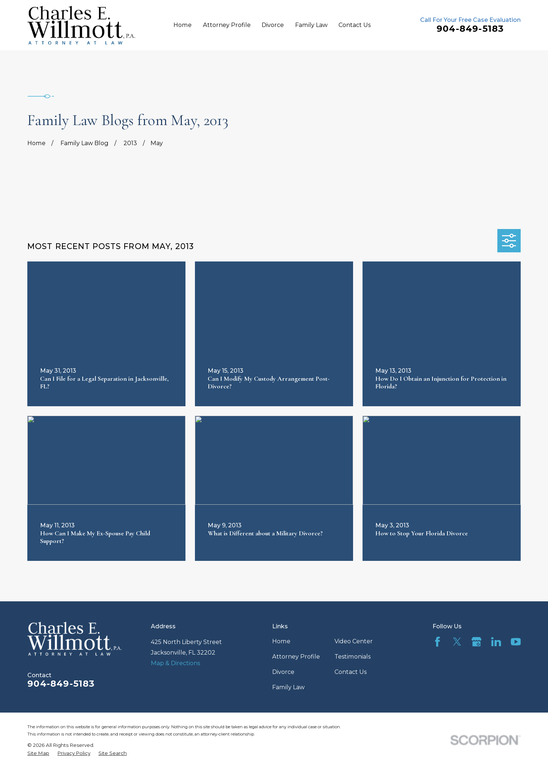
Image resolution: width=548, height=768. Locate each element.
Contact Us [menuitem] (354, 24)
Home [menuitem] (182, 24)
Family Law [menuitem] (311, 24)
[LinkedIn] (496, 642)
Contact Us (350, 671)
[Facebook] (437, 642)
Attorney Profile (296, 656)
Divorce (283, 671)
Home (281, 641)
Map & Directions (175, 663)
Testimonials (352, 656)
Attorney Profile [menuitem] (227, 24)
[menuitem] (38, 753)
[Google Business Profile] (476, 642)
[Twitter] (457, 642)
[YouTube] (516, 642)
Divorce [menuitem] (273, 24)
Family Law (288, 687)
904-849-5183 (470, 28)
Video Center (353, 641)
